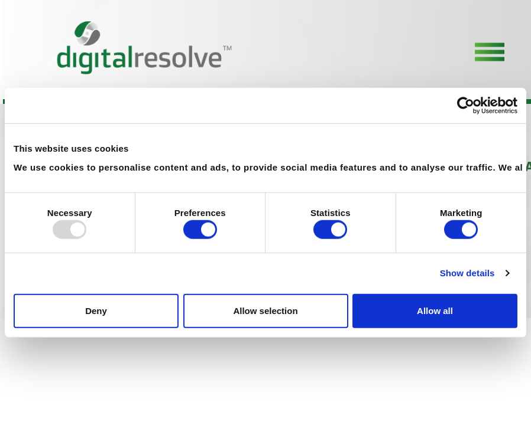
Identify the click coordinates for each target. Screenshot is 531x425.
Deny (96, 310)
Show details (467, 273)
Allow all (435, 310)
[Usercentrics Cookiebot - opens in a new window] (465, 106)
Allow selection (265, 310)
